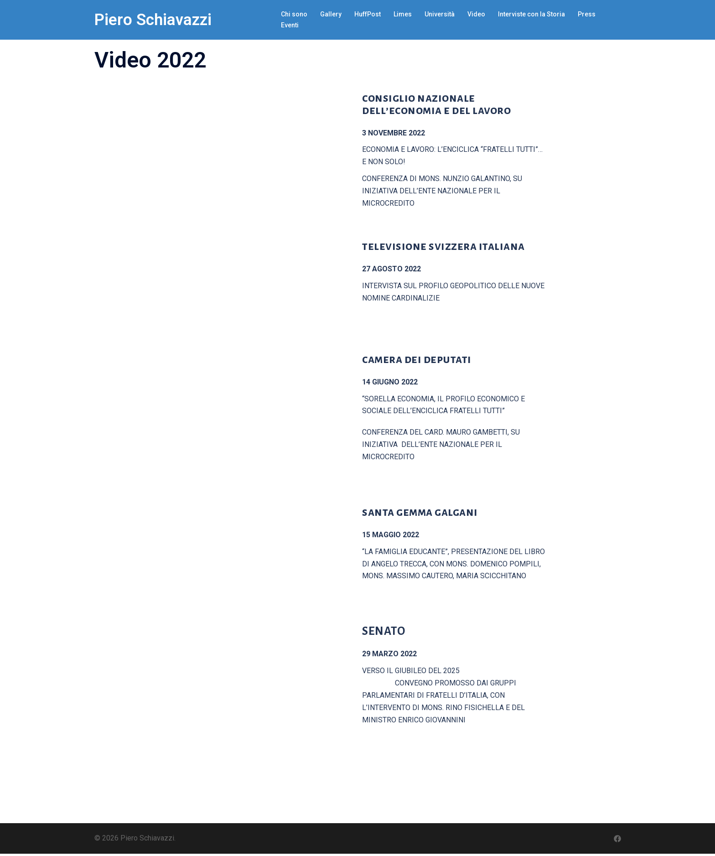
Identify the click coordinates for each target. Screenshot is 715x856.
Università (440, 14)
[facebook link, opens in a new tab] (617, 840)
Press (587, 14)
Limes (403, 14)
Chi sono (294, 14)
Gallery (331, 14)
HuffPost (367, 14)
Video (476, 14)
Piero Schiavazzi (153, 19)
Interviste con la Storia (531, 14)
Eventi (290, 25)
